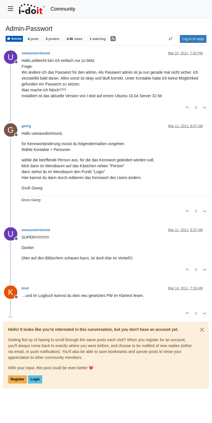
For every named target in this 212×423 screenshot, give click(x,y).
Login (35, 379)
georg (26, 126)
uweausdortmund (36, 53)
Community (63, 9)
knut (25, 288)
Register (17, 379)
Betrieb (14, 39)
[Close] (201, 329)
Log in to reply (193, 39)
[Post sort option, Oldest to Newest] (170, 39)
